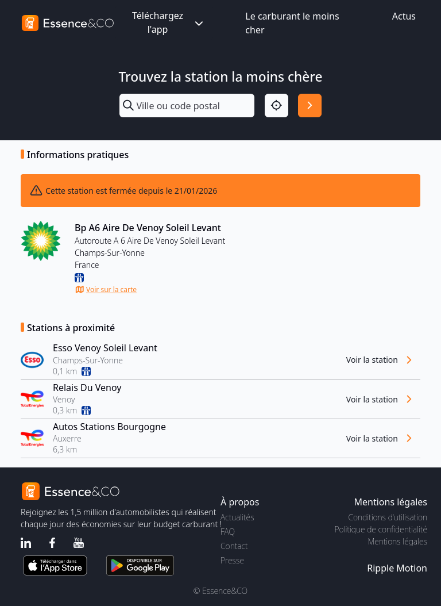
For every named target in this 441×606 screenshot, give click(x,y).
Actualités (237, 517)
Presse (232, 560)
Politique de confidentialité (381, 529)
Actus (404, 16)
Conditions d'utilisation (387, 517)
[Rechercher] (310, 105)
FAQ (227, 531)
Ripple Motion (397, 568)
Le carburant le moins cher (292, 23)
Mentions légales (397, 541)
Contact (233, 545)
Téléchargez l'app (169, 22)
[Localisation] (276, 105)
